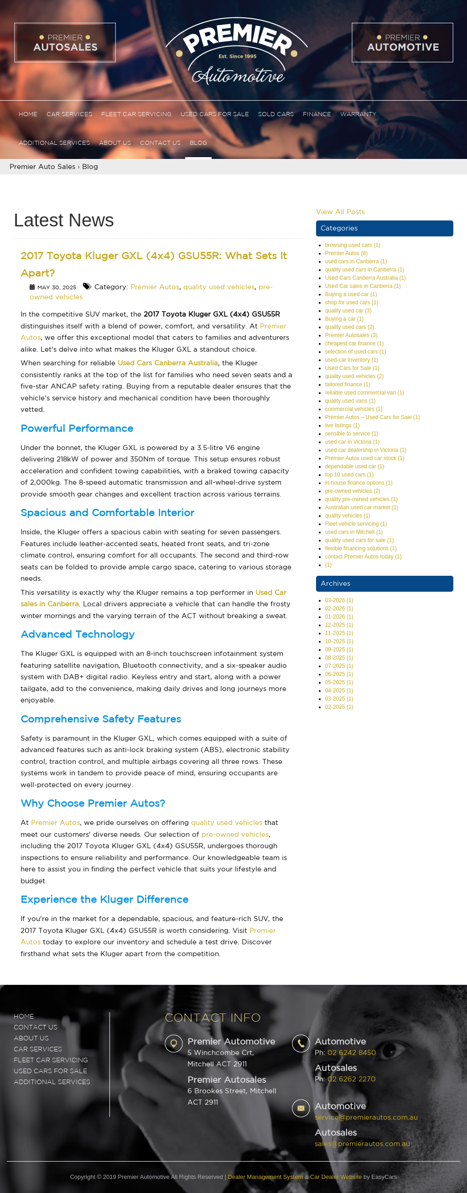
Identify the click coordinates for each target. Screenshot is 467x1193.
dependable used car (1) (354, 466)
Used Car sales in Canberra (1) (363, 286)
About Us (115, 143)
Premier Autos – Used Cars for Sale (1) (372, 417)
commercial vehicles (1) (354, 409)
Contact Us (160, 143)
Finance (317, 114)
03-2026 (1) (339, 600)
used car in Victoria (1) (352, 442)
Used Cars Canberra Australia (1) (365, 278)
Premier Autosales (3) (351, 335)
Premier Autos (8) (346, 253)
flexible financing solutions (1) (361, 548)
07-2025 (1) (339, 666)
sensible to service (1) (352, 433)
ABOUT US (31, 1038)
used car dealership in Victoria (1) (366, 450)
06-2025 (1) (339, 674)
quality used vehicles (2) (354, 376)
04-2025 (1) (339, 690)
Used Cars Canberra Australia (168, 363)
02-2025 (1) (339, 707)
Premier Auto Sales (42, 167)
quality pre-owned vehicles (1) (361, 499)
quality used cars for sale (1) (359, 540)
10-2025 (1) (339, 641)
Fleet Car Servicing (136, 114)
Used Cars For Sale (215, 114)
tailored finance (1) (347, 384)
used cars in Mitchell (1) (354, 532)
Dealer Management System (265, 1176)
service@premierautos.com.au (366, 1118)
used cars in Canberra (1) (356, 261)
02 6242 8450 (351, 1053)
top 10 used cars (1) (349, 474)
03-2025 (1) (339, 699)
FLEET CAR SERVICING (51, 1060)
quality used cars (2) (349, 327)
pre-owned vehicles (235, 835)
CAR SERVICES (38, 1049)
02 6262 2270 (351, 1079)
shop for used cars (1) (352, 302)
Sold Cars (276, 114)
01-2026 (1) (339, 617)
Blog (198, 143)
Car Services (69, 114)
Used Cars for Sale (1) (352, 368)
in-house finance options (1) (359, 483)
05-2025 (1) (339, 682)
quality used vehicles (218, 287)
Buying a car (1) (344, 319)
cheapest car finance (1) (354, 343)
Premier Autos (154, 287)
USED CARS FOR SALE (50, 1071)
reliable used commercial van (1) (364, 392)
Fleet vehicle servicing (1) (356, 524)
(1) (328, 565)
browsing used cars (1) (352, 245)
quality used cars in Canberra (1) (365, 269)
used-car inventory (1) (352, 360)
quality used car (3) (348, 310)
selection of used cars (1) (355, 351)
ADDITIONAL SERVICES (52, 1082)
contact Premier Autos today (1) (363, 556)
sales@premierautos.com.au (362, 1144)
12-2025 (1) (339, 625)
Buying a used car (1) (351, 294)
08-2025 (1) (339, 658)
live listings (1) (342, 425)
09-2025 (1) (339, 649)
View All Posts (340, 212)
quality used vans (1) (350, 401)
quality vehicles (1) (347, 515)
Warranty (358, 114)
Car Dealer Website (336, 1176)
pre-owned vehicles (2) (352, 491)
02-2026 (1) (339, 608)
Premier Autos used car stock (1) (365, 458)
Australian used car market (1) (362, 507)
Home (28, 114)
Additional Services (54, 143)
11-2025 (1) (339, 633)
